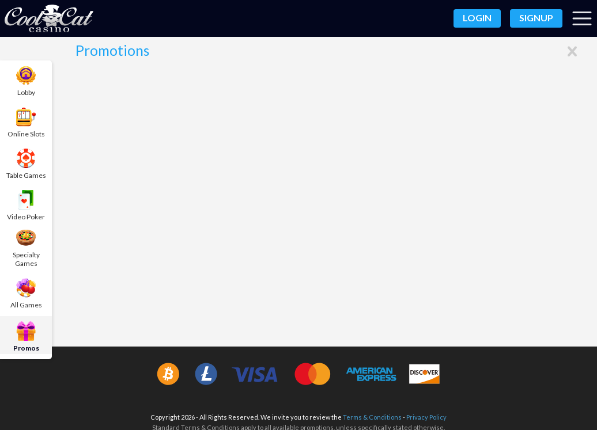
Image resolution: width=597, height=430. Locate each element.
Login (477, 17)
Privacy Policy (426, 416)
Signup (536, 17)
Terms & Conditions (372, 416)
